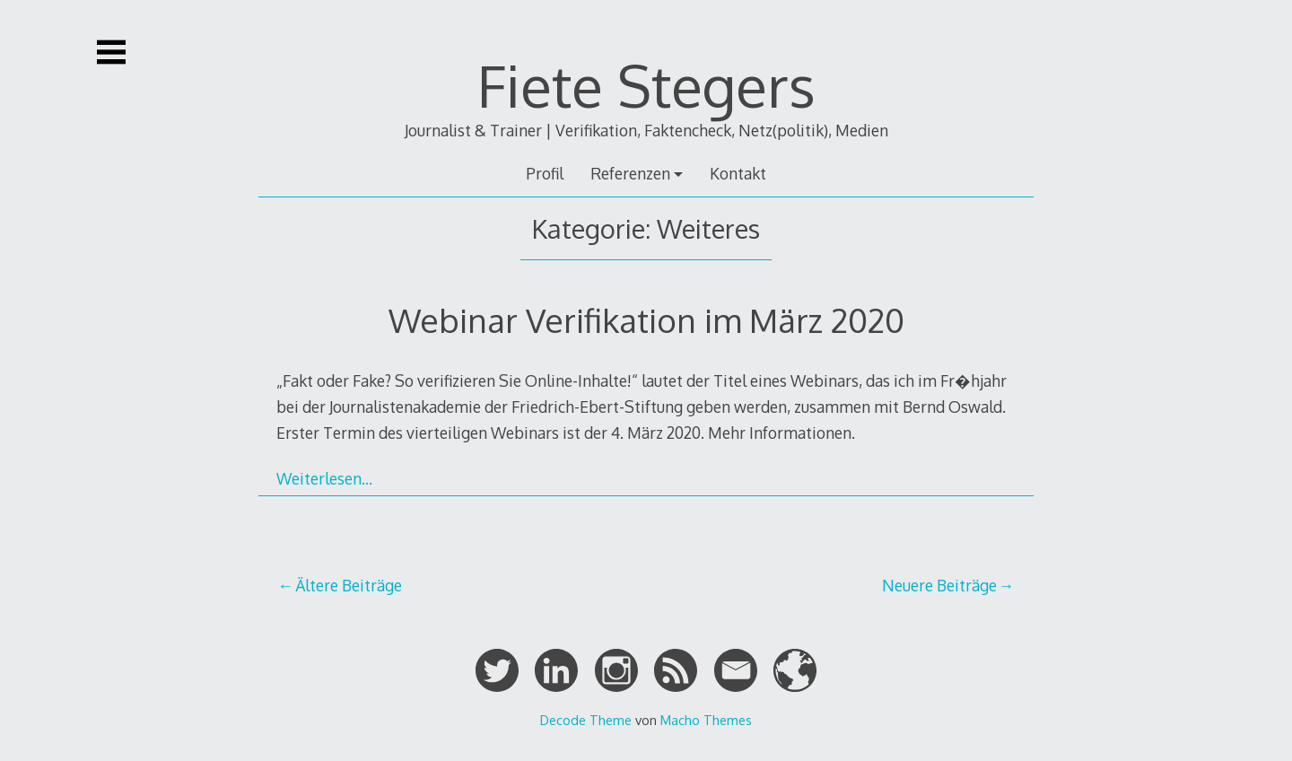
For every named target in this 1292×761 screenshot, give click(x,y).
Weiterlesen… (324, 478)
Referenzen (630, 173)
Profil (544, 173)
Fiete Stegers (646, 84)
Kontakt (738, 173)
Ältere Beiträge (348, 585)
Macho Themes (706, 720)
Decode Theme (586, 720)
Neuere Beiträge (939, 585)
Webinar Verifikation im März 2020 (646, 320)
